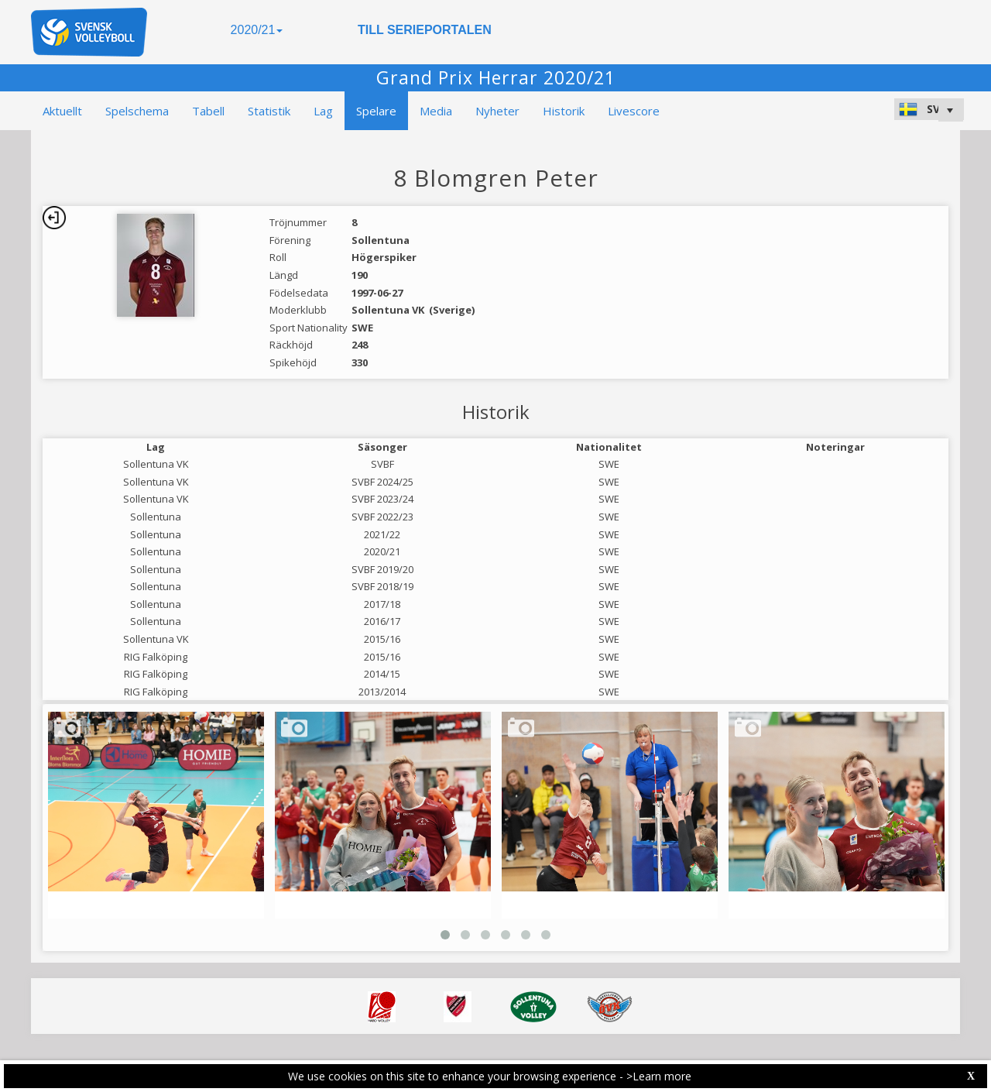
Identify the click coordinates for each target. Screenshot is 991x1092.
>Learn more (658, 1076)
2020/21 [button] (257, 29)
